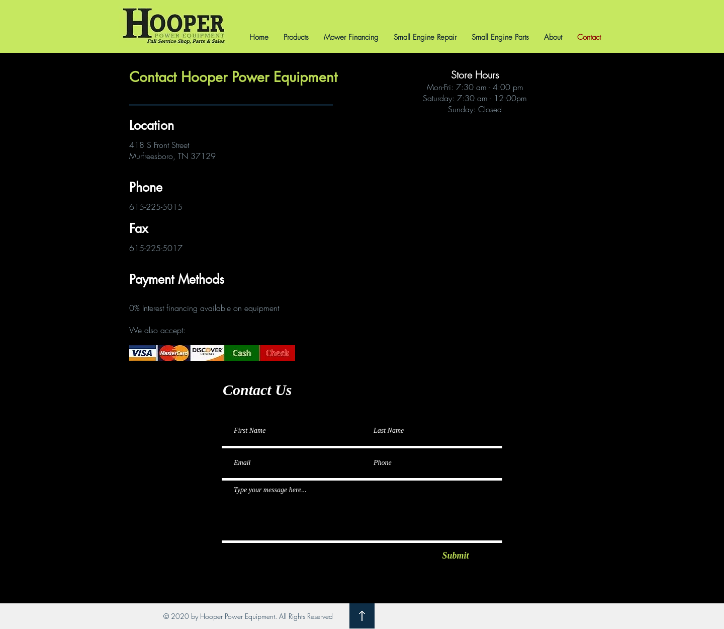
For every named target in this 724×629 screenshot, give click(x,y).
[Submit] (455, 556)
